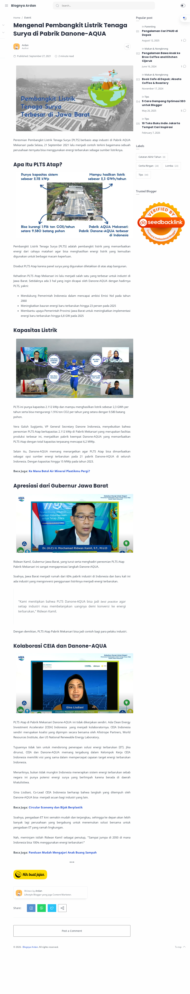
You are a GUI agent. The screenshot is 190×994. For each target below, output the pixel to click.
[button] (183, 5)
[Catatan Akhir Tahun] (151, 157)
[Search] (104, 5)
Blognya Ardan (23, 5)
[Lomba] (171, 166)
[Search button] (57, 5)
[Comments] (182, 41)
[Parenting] (149, 26)
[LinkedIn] (23, 986)
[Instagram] (6, 986)
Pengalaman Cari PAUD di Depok (159, 33)
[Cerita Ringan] (147, 166)
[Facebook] (17, 986)
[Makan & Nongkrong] (155, 48)
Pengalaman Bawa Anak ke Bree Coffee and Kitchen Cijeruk (160, 57)
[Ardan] (64, 53)
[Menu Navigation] (6, 5)
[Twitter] (12, 986)
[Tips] (146, 97)
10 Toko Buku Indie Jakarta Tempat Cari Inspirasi (160, 125)
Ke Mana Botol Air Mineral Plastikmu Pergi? (99, 474)
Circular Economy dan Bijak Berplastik (95, 834)
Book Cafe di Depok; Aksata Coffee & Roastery (161, 81)
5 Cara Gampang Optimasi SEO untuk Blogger (163, 103)
